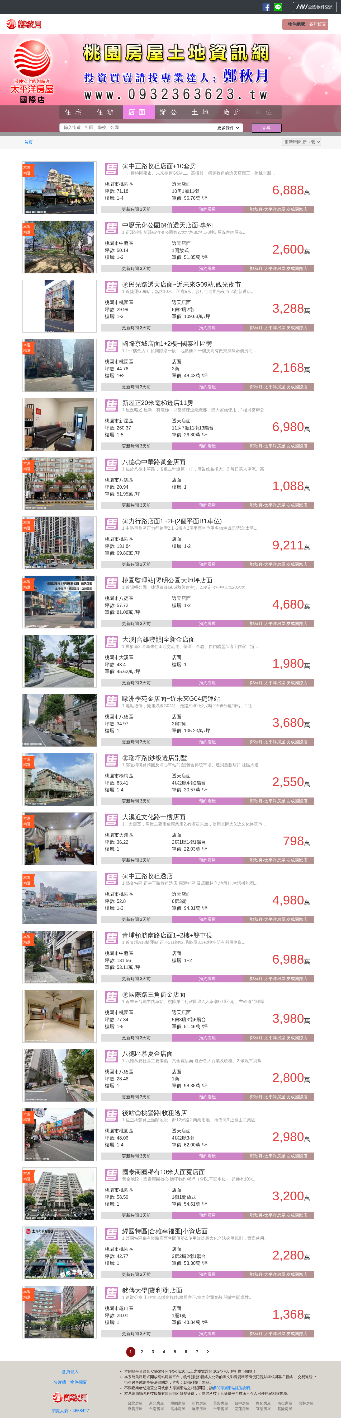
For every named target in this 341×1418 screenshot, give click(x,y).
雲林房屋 (306, 1403)
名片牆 (59, 1382)
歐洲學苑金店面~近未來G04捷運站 (171, 698)
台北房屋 (135, 1403)
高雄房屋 (177, 1409)
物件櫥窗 (78, 1382)
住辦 (107, 112)
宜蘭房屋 (263, 1409)
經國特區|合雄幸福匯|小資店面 (165, 1231)
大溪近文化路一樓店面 (154, 816)
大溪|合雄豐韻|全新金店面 (158, 639)
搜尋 (266, 127)
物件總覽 (296, 24)
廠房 (233, 112)
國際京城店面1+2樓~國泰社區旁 (167, 343)
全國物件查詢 (314, 6)
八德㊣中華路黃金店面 (154, 461)
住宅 (75, 112)
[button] (25, 83)
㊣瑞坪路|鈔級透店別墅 (154, 757)
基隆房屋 (284, 1409)
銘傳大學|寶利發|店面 (152, 1290)
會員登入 (70, 1371)
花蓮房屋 (242, 1409)
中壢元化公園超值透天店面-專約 (167, 225)
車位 (265, 112)
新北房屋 (156, 1403)
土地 (202, 112)
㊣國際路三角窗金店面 (154, 994)
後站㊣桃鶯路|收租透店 (154, 1112)
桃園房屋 (177, 1403)
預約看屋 (207, 209)
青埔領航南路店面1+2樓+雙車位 (167, 935)
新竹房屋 (199, 1403)
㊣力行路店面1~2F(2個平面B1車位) (172, 521)
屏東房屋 (199, 1409)
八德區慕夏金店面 (147, 1053)
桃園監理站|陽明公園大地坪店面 (167, 580)
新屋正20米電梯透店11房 (157, 402)
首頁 (28, 142)
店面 (138, 112)
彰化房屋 (263, 1403)
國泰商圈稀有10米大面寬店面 (163, 1172)
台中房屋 (242, 1403)
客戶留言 (317, 24)
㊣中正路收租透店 (147, 876)
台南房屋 (156, 1409)
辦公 (170, 112)
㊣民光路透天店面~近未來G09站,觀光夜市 (181, 284)
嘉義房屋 (135, 1409)
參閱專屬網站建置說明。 (233, 1388)
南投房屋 (284, 1403)
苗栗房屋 (220, 1403)
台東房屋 (220, 1409)
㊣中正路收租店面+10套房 (159, 166)
